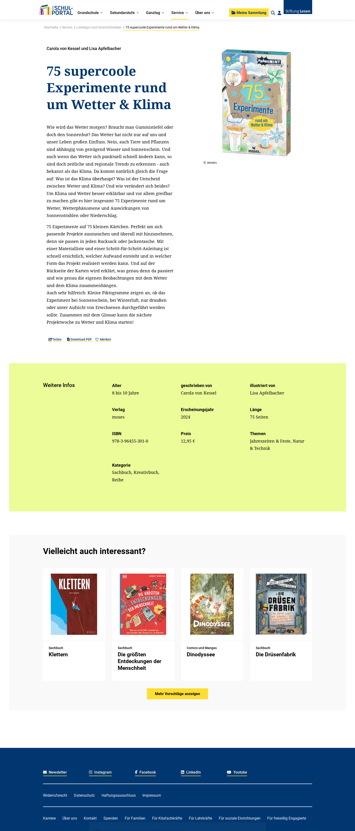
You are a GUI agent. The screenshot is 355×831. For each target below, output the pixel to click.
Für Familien (135, 818)
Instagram (100, 772)
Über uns (69, 818)
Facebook (145, 772)
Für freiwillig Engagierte (286, 818)
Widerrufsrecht (55, 795)
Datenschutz (84, 795)
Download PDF (80, 339)
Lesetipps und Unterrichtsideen (99, 27)
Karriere (49, 818)
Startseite (51, 27)
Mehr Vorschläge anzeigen (177, 694)
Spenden (110, 818)
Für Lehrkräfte (200, 818)
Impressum (152, 795)
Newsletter (55, 772)
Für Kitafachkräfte (167, 818)
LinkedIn (191, 772)
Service (67, 27)
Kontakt (90, 818)
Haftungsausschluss (119, 795)
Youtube (237, 772)
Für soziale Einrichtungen (239, 818)
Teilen (55, 339)
